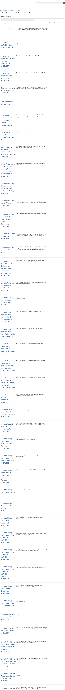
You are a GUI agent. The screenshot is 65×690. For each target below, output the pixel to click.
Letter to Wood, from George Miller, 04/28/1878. (8, 236)
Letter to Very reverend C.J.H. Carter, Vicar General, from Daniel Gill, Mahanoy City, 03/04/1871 (6, 268)
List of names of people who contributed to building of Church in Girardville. (8, 152)
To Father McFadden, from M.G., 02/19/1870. (7, 45)
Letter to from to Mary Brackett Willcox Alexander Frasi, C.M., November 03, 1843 (8, 382)
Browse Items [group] (4, 10)
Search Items (8, 16)
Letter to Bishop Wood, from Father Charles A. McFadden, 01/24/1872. (7, 554)
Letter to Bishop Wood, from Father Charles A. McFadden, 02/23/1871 (7, 537)
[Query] (50, 3)
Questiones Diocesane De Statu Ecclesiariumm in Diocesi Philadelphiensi (8, 120)
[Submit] (64, 3)
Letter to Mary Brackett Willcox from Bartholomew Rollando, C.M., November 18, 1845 (8, 365)
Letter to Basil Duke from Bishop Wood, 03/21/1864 (8, 630)
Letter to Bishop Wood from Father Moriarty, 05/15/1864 (8, 603)
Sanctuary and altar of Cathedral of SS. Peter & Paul (8, 90)
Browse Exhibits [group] (17, 10)
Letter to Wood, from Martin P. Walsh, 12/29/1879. (8, 203)
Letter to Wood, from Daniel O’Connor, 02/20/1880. (8, 250)
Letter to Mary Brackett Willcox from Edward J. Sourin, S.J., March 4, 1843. (8, 348)
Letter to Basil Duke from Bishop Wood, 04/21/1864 (8, 617)
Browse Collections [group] (10, 10)
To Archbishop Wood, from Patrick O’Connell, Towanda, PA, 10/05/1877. (8, 61)
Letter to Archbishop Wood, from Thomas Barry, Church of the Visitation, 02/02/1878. (8, 647)
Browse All (3, 16)
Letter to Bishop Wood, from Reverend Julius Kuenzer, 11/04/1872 (6, 443)
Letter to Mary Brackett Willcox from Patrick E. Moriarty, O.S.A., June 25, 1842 (7, 317)
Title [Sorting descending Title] (54, 22)
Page (4, 22)
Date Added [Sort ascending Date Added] (62, 22)
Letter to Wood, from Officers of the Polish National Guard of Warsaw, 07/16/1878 (8, 188)
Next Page (12, 22)
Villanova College (7, 29)
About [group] (1, 10)
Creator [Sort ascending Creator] (58, 22)
